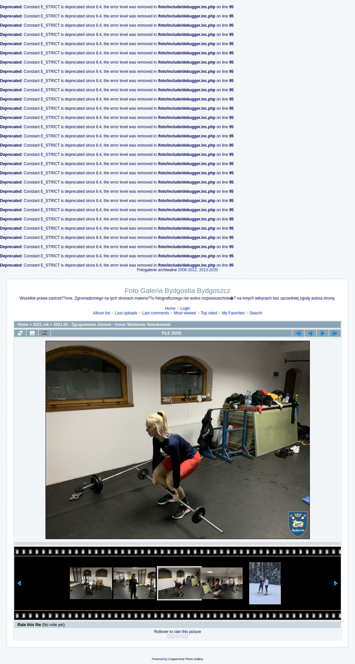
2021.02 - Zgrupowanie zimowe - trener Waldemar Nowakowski (112, 324)
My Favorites (233, 313)
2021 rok (41, 324)
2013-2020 (208, 270)
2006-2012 (187, 270)
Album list (101, 313)
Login (185, 308)
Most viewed (185, 313)
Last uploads (126, 313)
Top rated (209, 313)
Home (170, 308)
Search (256, 313)
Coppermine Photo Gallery (185, 659)
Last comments (155, 313)
